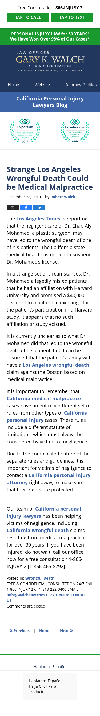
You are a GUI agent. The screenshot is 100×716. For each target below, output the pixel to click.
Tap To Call (28, 17)
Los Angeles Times (38, 218)
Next (66, 630)
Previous (19, 630)
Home (13, 85)
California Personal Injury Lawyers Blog (50, 61)
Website (42, 85)
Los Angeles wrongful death (56, 365)
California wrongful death (38, 530)
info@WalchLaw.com (26, 594)
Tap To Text (72, 17)
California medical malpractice (44, 398)
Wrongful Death (39, 578)
